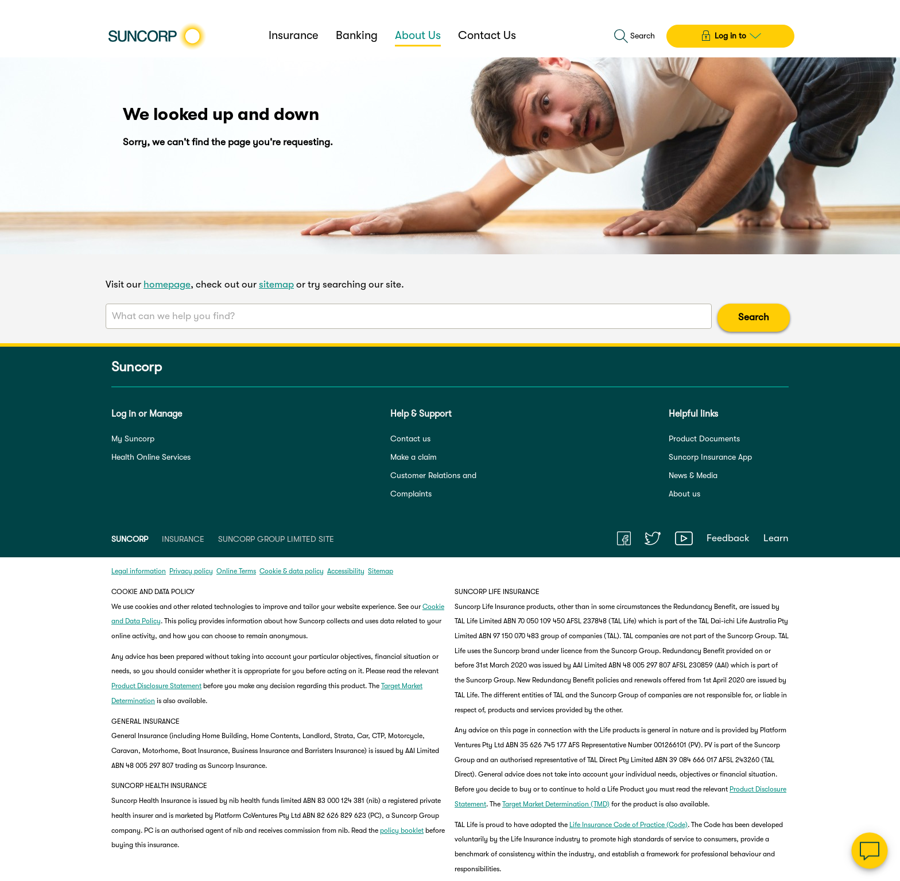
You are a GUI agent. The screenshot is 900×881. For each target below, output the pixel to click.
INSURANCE (183, 539)
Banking (357, 35)
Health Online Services (151, 456)
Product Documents (704, 438)
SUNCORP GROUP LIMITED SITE (276, 539)
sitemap (276, 284)
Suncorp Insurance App (710, 456)
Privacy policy (191, 571)
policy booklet (402, 830)
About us (684, 493)
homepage (167, 284)
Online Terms (236, 571)
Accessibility (345, 571)
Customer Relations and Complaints (433, 484)
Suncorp (136, 367)
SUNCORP (129, 539)
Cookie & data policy (291, 571)
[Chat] (869, 850)
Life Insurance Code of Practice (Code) (628, 825)
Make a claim (413, 456)
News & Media (693, 475)
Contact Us (487, 35)
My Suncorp (132, 438)
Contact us (410, 438)
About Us (418, 35)
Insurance (294, 35)
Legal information (138, 571)
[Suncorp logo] (157, 36)
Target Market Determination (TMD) (556, 804)
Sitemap (380, 571)
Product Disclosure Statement (156, 686)
